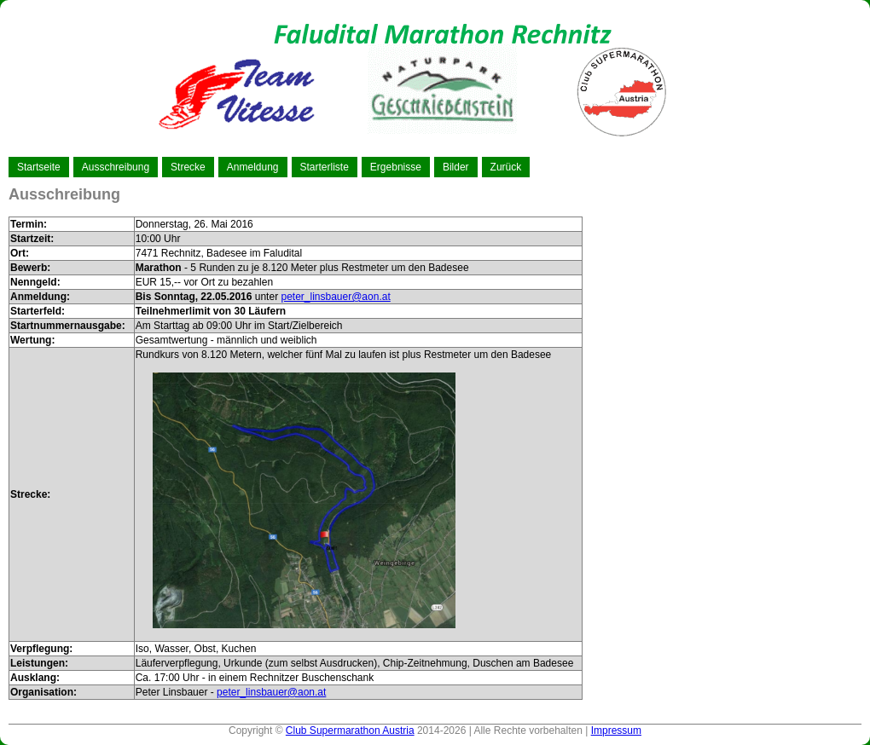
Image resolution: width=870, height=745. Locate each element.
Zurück (506, 167)
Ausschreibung (115, 167)
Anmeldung (253, 167)
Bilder (456, 167)
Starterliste (324, 167)
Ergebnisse (395, 167)
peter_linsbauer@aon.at (335, 297)
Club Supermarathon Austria (350, 730)
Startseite (39, 167)
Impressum (616, 730)
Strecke (188, 167)
